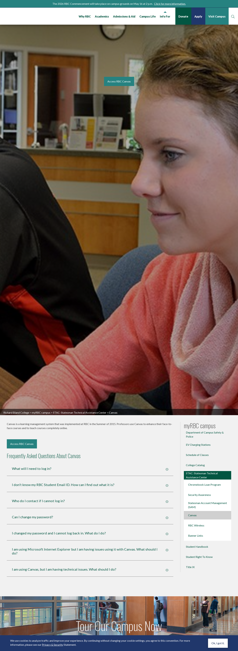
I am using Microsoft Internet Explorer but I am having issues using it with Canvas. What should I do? (84, 543)
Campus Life (147, 16)
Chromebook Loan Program (204, 476)
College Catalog (195, 457)
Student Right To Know (199, 549)
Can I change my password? (32, 509)
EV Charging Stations (198, 436)
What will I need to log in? (31, 461)
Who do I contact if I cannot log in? (38, 493)
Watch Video (119, 634)
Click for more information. (170, 3)
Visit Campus (217, 16)
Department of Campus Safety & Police (205, 426)
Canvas (192, 507)
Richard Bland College (26, 16)
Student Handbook (197, 538)
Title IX (190, 559)
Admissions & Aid (124, 16)
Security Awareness (199, 487)
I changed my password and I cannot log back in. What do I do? (59, 525)
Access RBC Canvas (22, 436)
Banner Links (195, 527)
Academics (102, 16)
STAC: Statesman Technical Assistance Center (79, 404)
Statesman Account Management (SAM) (207, 497)
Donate (183, 16)
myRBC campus (41, 404)
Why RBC (85, 16)
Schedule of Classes (197, 447)
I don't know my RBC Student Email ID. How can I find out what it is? (63, 477)
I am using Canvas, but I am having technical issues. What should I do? (64, 561)
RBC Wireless (196, 517)
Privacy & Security (52, 644)
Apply (198, 16)
